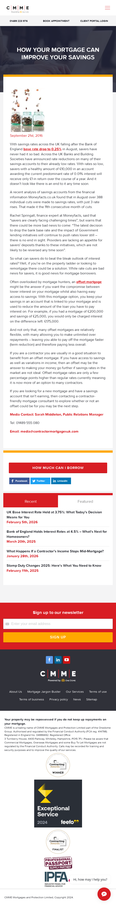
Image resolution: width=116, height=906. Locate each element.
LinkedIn (59, 481)
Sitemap (91, 699)
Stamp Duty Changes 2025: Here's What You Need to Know (54, 565)
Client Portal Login (94, 21)
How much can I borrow (58, 467)
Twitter (38, 481)
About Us (15, 692)
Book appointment (56, 21)
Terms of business (31, 699)
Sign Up (58, 637)
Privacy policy (58, 699)
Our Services (75, 692)
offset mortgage (89, 281)
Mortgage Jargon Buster (44, 692)
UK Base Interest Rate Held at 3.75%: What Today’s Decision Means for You (54, 514)
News (77, 699)
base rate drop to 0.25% (42, 149)
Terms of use (98, 692)
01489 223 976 (19, 21)
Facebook (18, 481)
